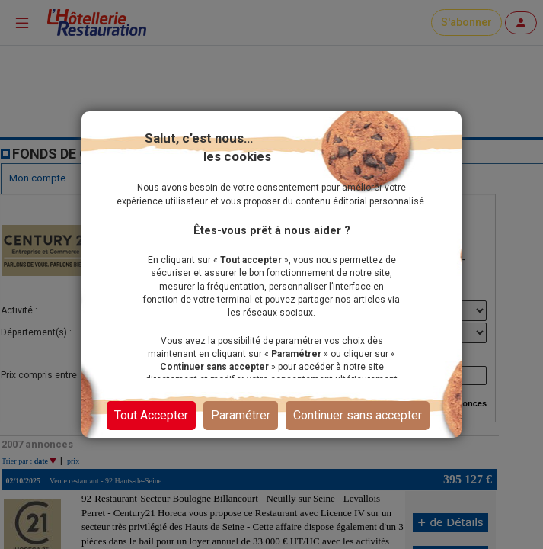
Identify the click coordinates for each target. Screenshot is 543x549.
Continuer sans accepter (357, 415)
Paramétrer (240, 415)
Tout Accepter (151, 415)
